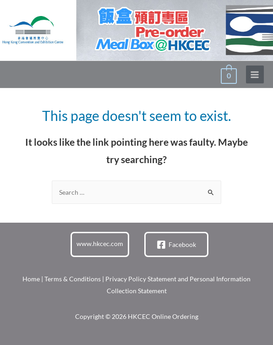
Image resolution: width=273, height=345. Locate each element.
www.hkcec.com (99, 243)
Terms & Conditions (72, 279)
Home (31, 279)
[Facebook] (176, 244)
